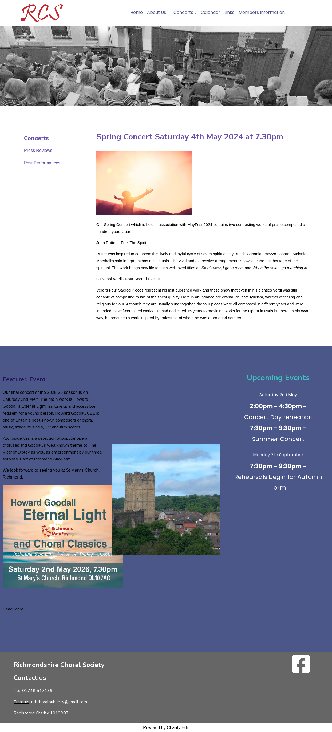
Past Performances (42, 163)
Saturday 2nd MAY (20, 399)
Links (229, 12)
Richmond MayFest (52, 459)
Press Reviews (38, 150)
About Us (156, 12)
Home (136, 12)
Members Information (262, 12)
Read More (13, 609)
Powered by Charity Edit (166, 727)
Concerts (183, 12)
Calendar (210, 12)
